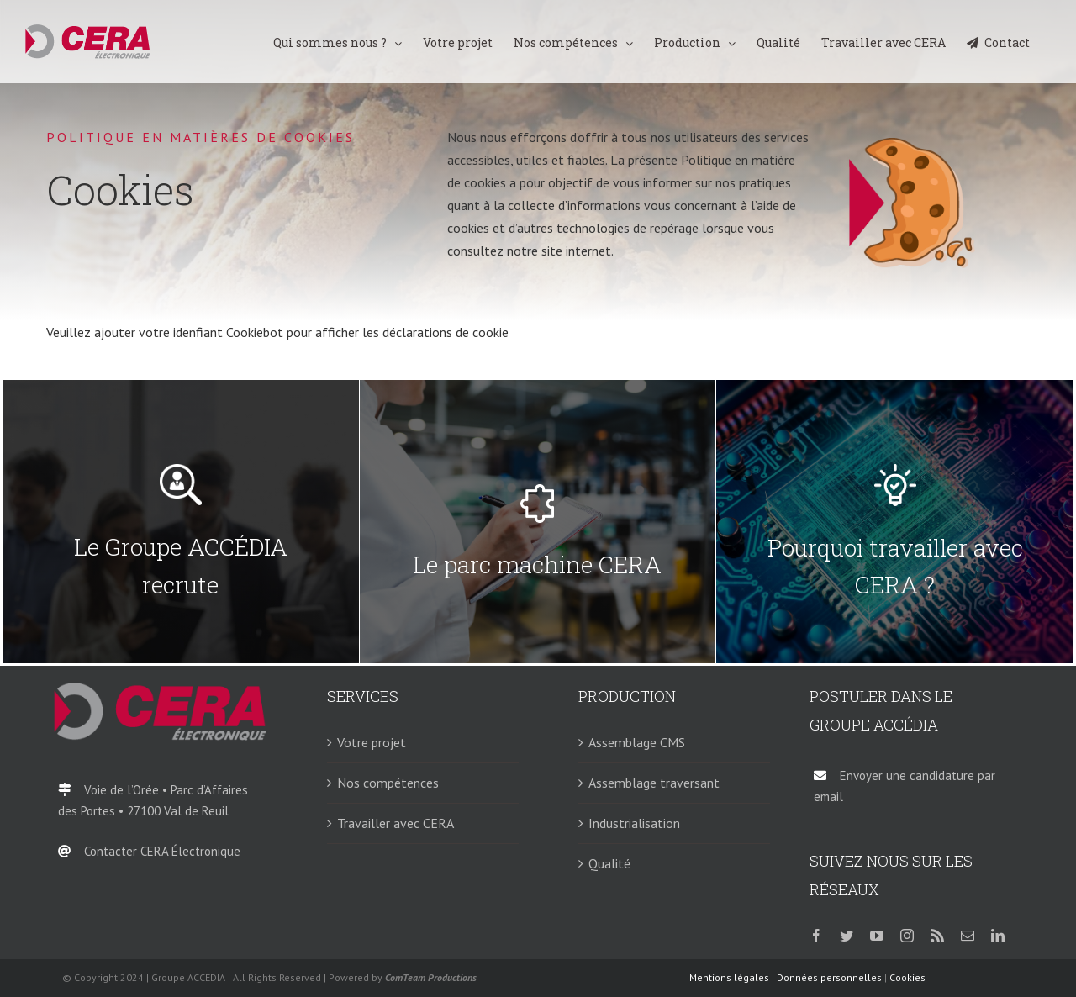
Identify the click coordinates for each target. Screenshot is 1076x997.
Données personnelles (829, 977)
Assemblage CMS (636, 742)
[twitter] (846, 935)
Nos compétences (388, 782)
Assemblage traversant (654, 782)
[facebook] (816, 935)
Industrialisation (634, 823)
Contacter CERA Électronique (162, 851)
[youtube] (876, 935)
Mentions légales (729, 977)
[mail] (967, 935)
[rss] (937, 935)
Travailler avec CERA (395, 823)
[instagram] (907, 935)
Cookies (907, 977)
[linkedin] (998, 935)
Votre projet (371, 742)
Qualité (609, 863)
